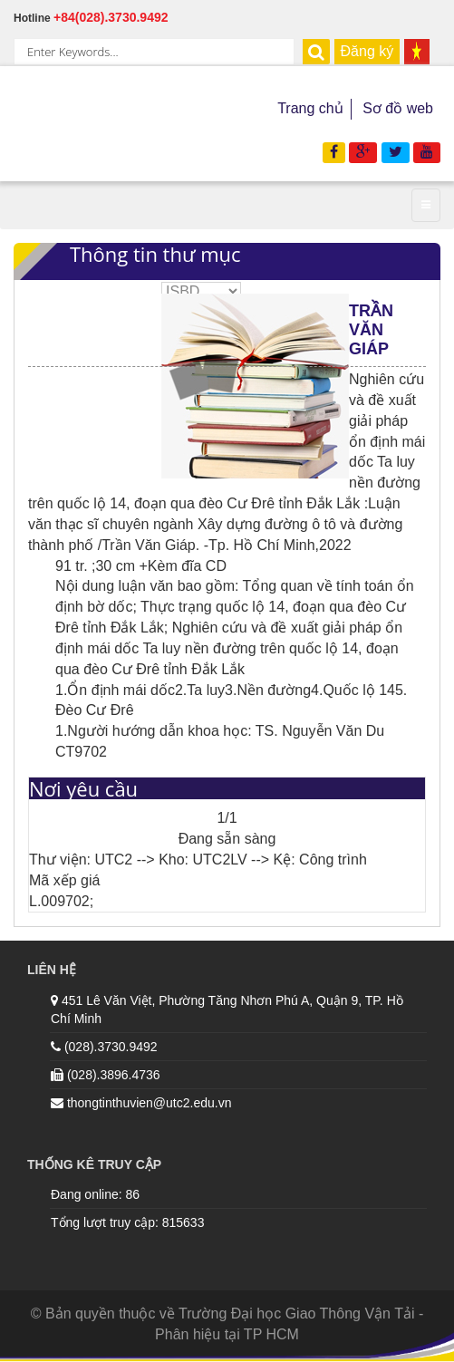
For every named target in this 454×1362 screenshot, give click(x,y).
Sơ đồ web (397, 108)
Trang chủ (310, 108)
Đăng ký (367, 51)
